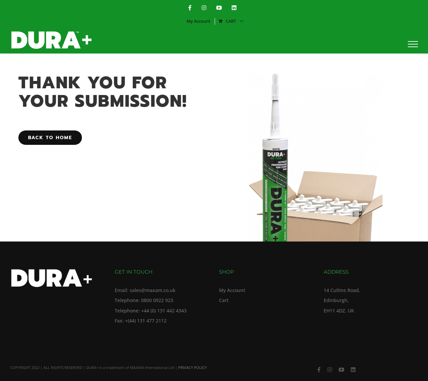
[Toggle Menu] (413, 44)
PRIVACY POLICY (192, 367)
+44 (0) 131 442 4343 (164, 311)
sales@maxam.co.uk (153, 290)
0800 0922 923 (157, 300)
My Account (232, 290)
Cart (223, 300)
